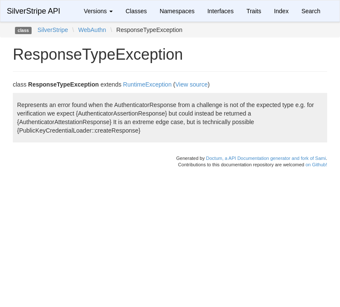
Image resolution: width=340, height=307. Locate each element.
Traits (253, 11)
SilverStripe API (33, 11)
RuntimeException (147, 84)
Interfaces (220, 11)
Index (281, 11)
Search (311, 11)
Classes (136, 11)
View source (191, 84)
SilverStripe (53, 29)
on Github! (316, 164)
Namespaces (177, 11)
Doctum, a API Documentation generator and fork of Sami (266, 158)
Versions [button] (98, 11)
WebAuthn (92, 29)
